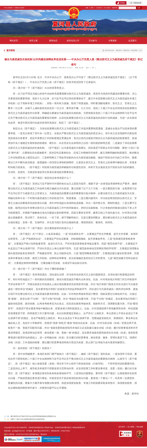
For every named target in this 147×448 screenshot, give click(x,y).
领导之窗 (33, 40)
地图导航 (114, 8)
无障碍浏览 (135, 3)
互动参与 (93, 40)
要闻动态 (53, 40)
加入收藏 (107, 8)
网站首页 (14, 40)
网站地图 (139, 427)
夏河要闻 (134, 50)
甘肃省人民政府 (19, 8)
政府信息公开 (73, 40)
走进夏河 (132, 40)
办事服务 (112, 40)
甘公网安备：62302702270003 (17, 434)
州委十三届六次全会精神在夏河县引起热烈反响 (28, 419)
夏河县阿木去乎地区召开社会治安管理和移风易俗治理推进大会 (33, 416)
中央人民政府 (8, 8)
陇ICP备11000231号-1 (42, 431)
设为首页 (99, 8)
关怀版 (121, 3)
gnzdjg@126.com (18, 431)
